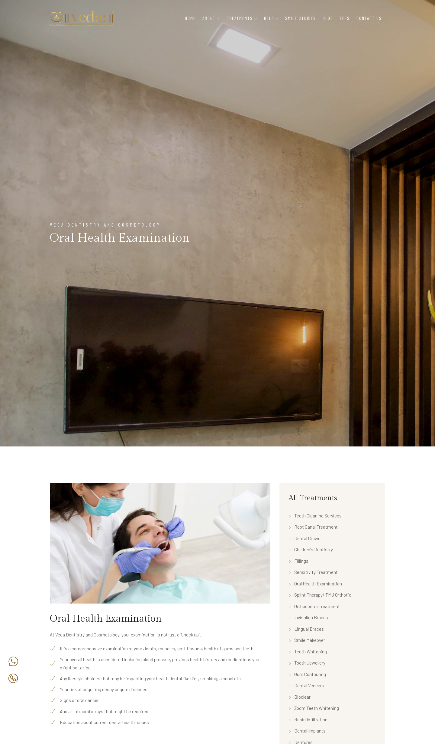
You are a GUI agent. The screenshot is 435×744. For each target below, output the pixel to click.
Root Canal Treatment (313, 527)
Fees (345, 18)
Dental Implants (307, 730)
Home (190, 18)
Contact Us (369, 18)
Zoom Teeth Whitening (313, 708)
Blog (328, 18)
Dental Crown (304, 538)
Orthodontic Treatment (314, 606)
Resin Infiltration (307, 719)
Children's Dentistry (310, 549)
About (209, 18)
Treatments (240, 18)
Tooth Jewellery (306, 662)
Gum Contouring (307, 674)
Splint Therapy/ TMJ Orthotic (319, 594)
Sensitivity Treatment (313, 572)
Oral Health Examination (315, 583)
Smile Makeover (306, 640)
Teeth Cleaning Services (315, 515)
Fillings (298, 561)
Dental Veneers (306, 685)
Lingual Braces (306, 629)
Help (269, 18)
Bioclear (299, 697)
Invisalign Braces (308, 617)
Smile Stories (300, 18)
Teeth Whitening (307, 651)
